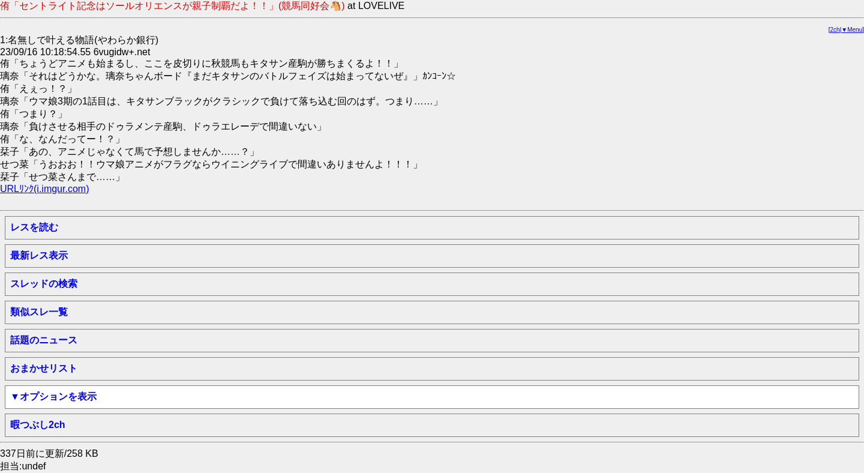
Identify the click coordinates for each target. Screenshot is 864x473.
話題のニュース (43, 340)
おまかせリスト (43, 368)
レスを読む (34, 227)
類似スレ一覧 (39, 312)
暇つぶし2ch (37, 425)
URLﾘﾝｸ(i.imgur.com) (44, 189)
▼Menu (851, 29)
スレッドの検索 (43, 284)
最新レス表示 (39, 255)
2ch (835, 29)
